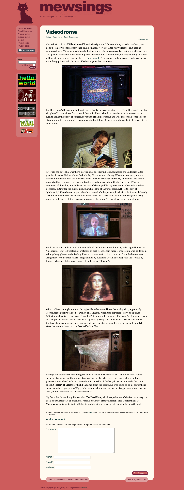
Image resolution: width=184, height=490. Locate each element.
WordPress (83, 488)
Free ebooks (23, 43)
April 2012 (144, 39)
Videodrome (61, 31)
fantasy (49, 37)
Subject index (24, 37)
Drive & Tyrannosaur (136, 480)
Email (49, 462)
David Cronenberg (71, 37)
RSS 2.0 (90, 412)
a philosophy (94, 57)
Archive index (24, 34)
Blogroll (21, 40)
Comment (51, 429)
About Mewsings (25, 31)
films (55, 37)
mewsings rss (70, 17)
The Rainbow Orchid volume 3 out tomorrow (68, 480)
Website (50, 467)
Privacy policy (24, 46)
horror (60, 37)
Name (50, 457)
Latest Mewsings (25, 28)
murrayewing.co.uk (48, 17)
